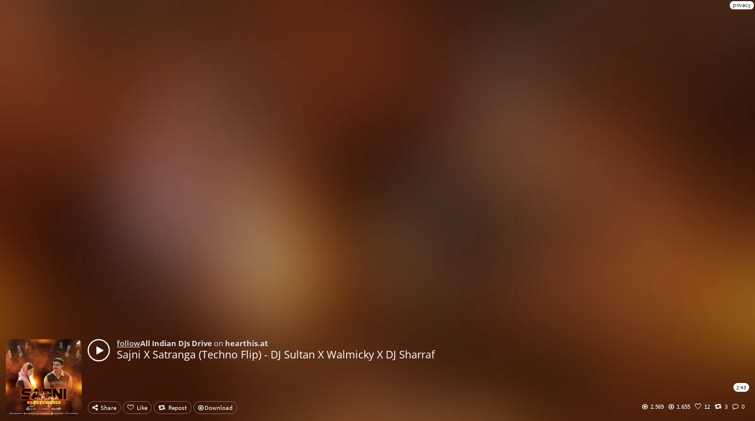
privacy (742, 5)
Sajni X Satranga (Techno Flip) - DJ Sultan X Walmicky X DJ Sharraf (276, 354)
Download (215, 407)
